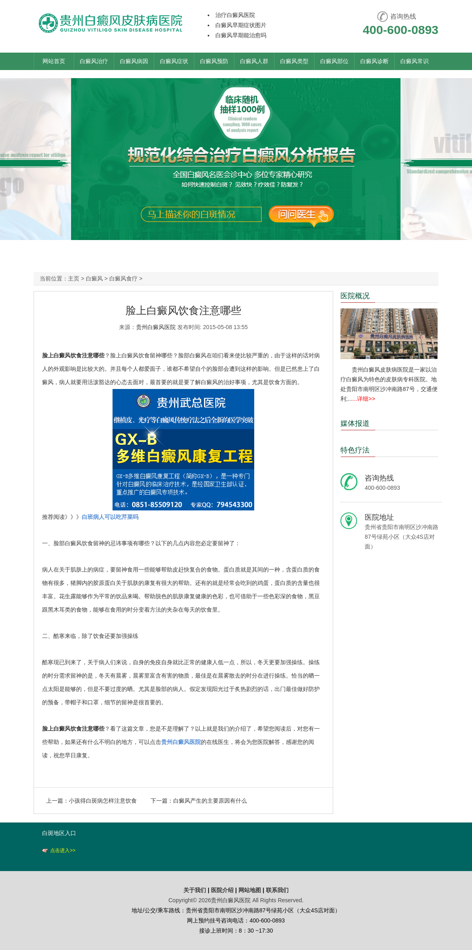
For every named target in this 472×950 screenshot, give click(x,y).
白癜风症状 (174, 61)
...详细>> (364, 398)
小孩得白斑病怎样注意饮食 (103, 800)
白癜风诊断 (374, 61)
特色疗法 (355, 450)
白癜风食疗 (123, 278)
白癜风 (94, 278)
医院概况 (355, 296)
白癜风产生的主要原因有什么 (210, 800)
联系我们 (277, 890)
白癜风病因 (134, 61)
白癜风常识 (414, 61)
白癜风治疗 (94, 61)
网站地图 (249, 890)
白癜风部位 (334, 61)
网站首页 (54, 61)
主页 (73, 278)
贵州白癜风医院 (156, 327)
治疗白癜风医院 (235, 15)
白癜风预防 (214, 61)
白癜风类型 (294, 61)
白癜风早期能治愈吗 (240, 35)
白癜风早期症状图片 (240, 25)
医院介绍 (223, 890)
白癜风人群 (254, 61)
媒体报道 (355, 423)
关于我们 (194, 890)
